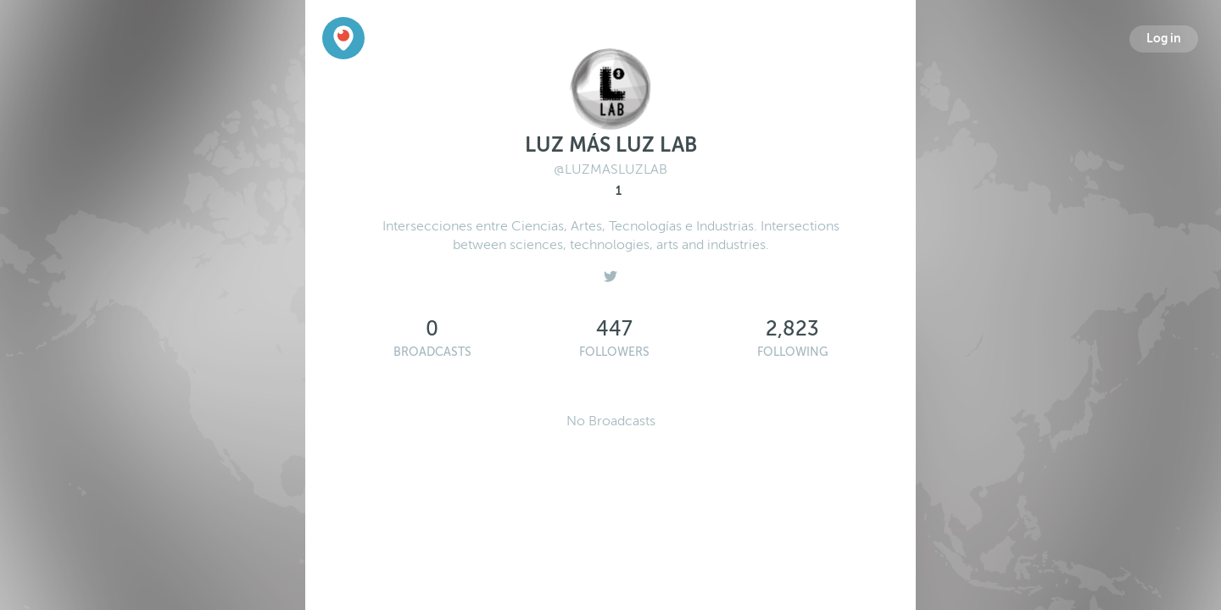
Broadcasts (432, 352)
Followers (614, 352)
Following (792, 352)
